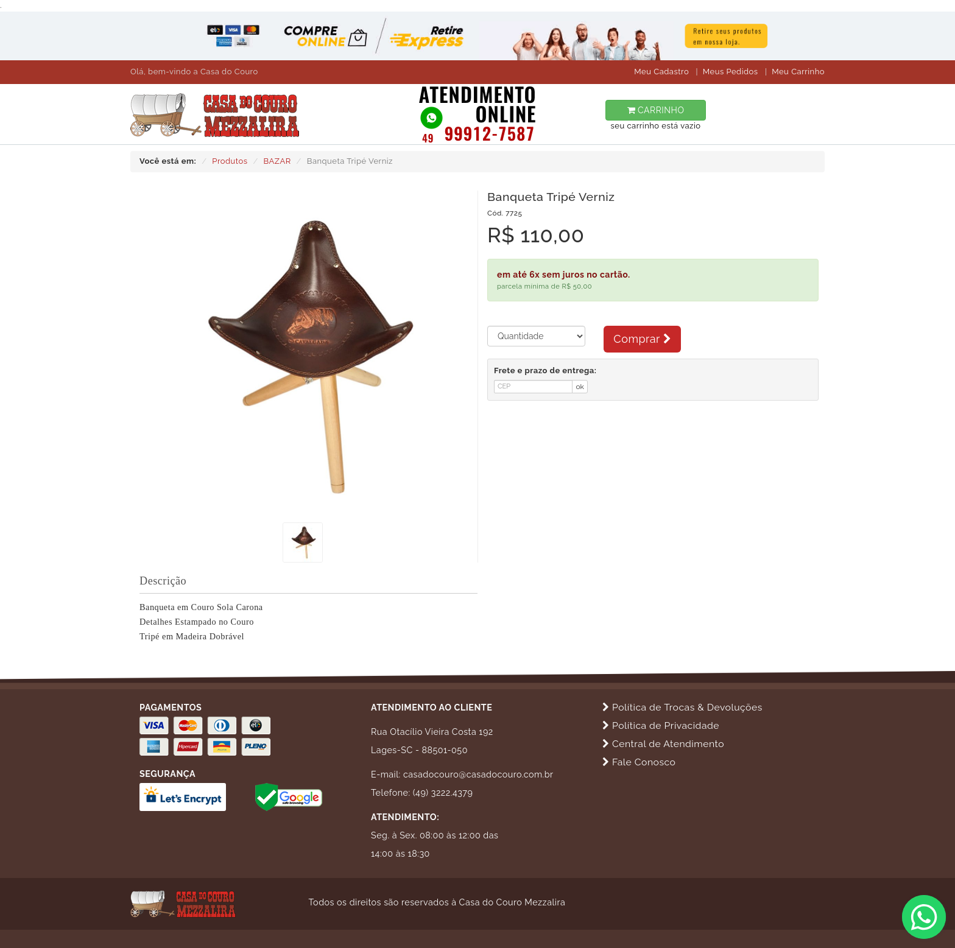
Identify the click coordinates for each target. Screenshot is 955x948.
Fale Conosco (638, 762)
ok (580, 386)
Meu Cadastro (661, 71)
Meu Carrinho (798, 71)
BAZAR (277, 161)
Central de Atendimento (663, 744)
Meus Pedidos (730, 71)
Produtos (229, 161)
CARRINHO (656, 110)
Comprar (642, 338)
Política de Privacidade (660, 725)
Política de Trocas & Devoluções (682, 707)
